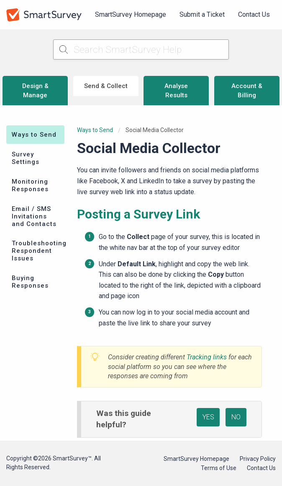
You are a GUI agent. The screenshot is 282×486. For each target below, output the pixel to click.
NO (236, 417)
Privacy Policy (258, 458)
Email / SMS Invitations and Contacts (34, 216)
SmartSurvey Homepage (130, 14)
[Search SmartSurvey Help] (140, 49)
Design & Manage (35, 90)
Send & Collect (106, 86)
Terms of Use (218, 468)
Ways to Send (34, 134)
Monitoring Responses (30, 185)
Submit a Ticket (202, 14)
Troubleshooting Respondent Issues (38, 250)
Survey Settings (25, 158)
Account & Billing (246, 90)
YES (208, 417)
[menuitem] (130, 15)
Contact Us (254, 14)
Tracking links (207, 357)
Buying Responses (30, 281)
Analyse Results (176, 90)
